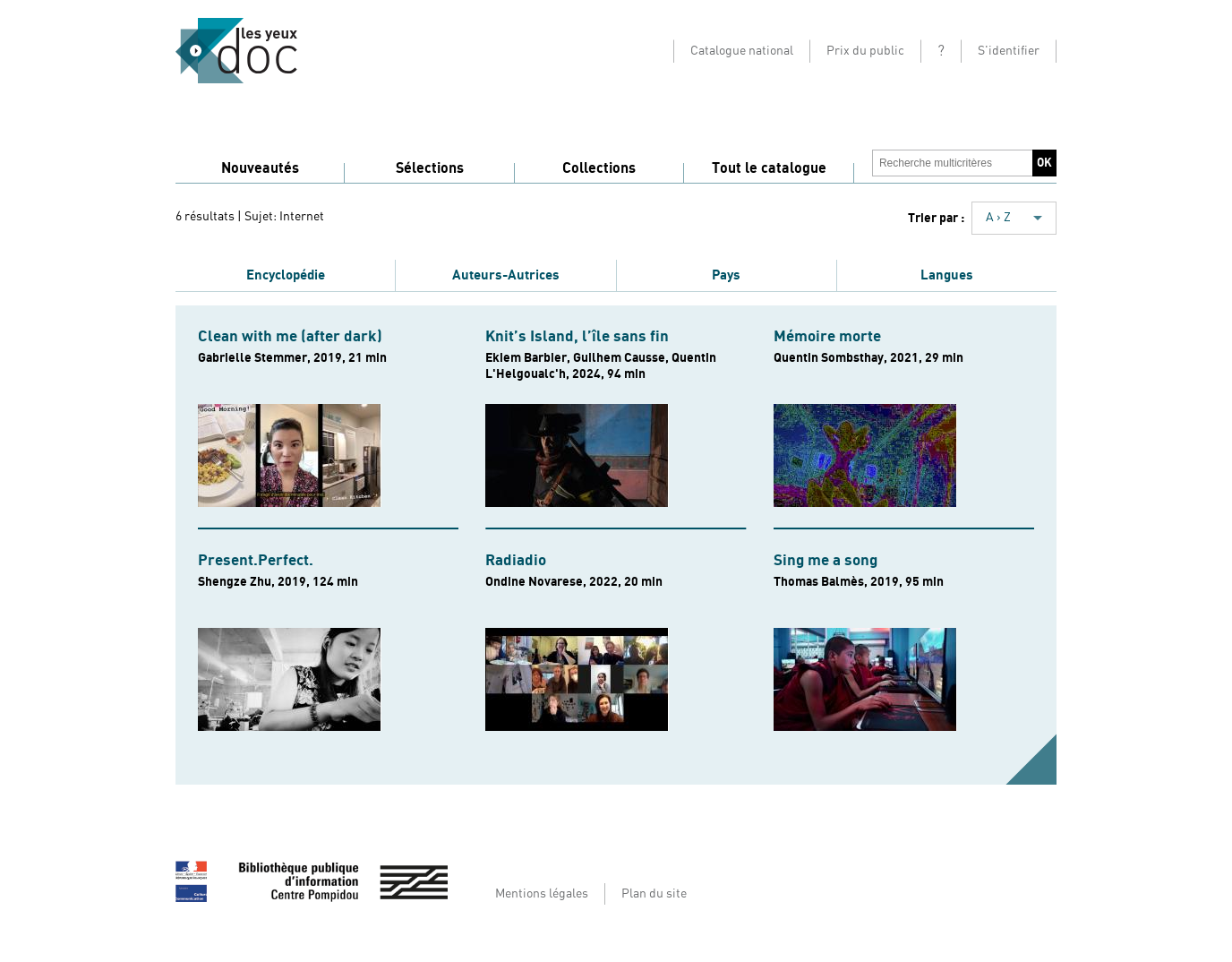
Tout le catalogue (769, 168)
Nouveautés (260, 168)
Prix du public (865, 51)
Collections (599, 168)
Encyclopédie (285, 275)
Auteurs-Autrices (506, 275)
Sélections (430, 168)
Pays (726, 275)
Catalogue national (741, 51)
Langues (946, 275)
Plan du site (654, 894)
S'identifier (1009, 51)
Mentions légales (541, 894)
